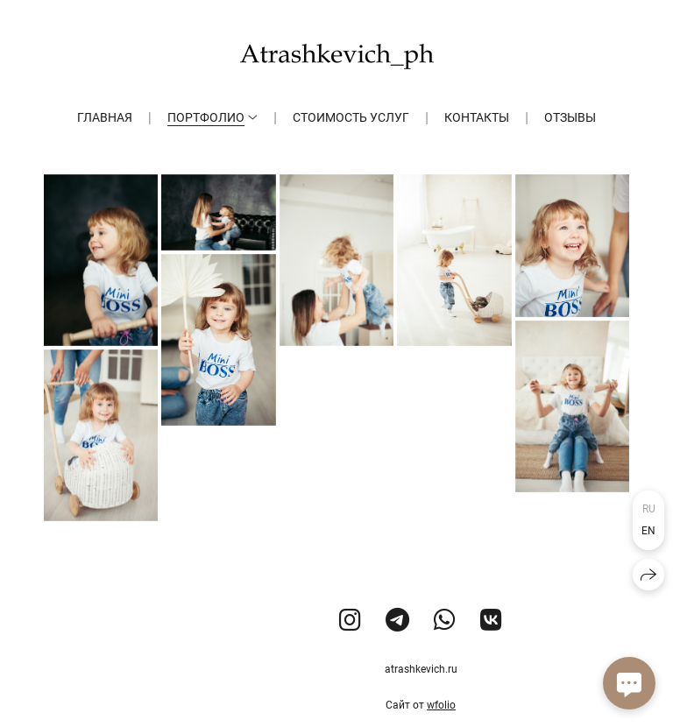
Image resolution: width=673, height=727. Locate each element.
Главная (104, 117)
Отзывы (570, 117)
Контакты (476, 117)
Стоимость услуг (351, 117)
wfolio (441, 705)
